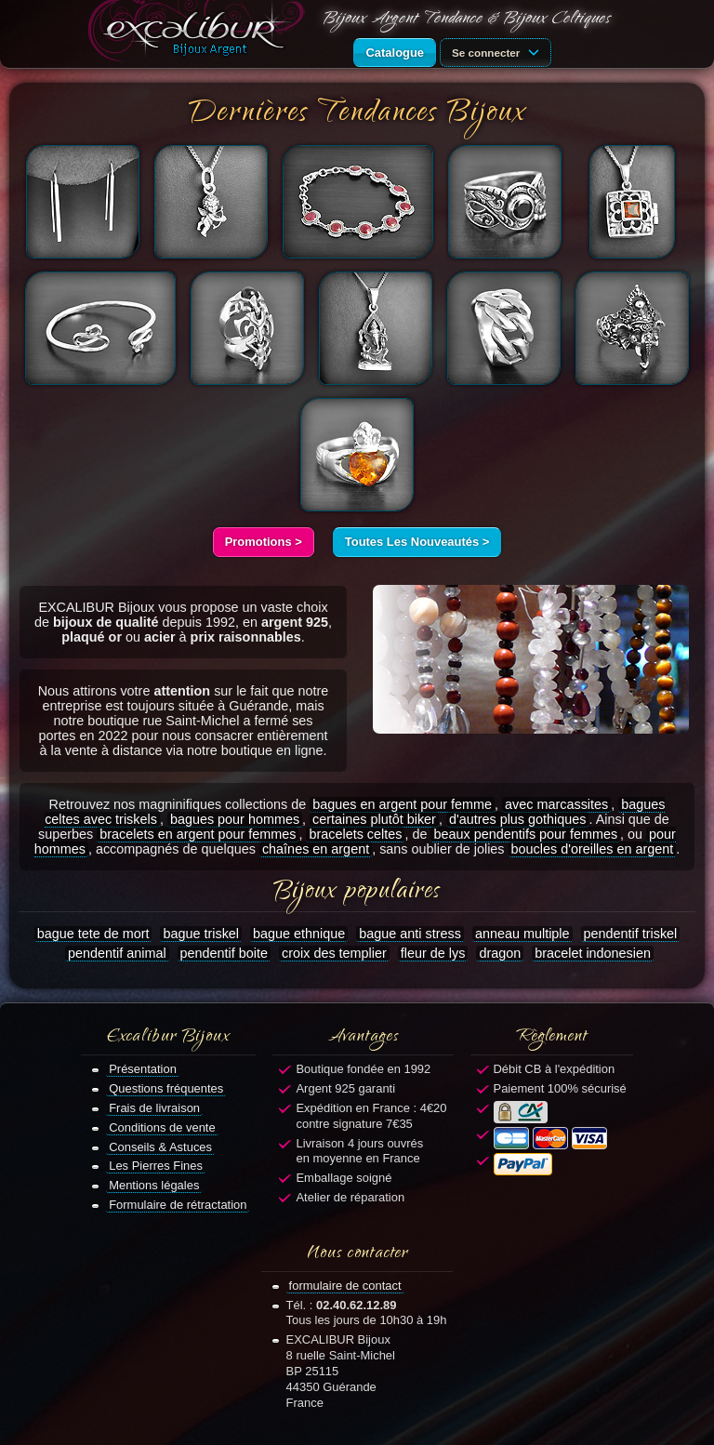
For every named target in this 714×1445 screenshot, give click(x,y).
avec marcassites (556, 804)
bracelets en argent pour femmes (197, 834)
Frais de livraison (154, 1108)
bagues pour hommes (234, 819)
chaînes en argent (315, 849)
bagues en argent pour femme (402, 804)
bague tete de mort (93, 933)
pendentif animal (117, 953)
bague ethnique (299, 933)
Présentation (143, 1069)
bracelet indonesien (593, 953)
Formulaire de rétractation (177, 1205)
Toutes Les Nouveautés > (417, 542)
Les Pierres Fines (156, 1166)
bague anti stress (410, 933)
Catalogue (394, 53)
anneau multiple (522, 933)
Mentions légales (154, 1185)
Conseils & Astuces (160, 1147)
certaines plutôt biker (374, 819)
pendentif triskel (631, 933)
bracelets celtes (355, 834)
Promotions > (263, 542)
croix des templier (334, 953)
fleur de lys (433, 953)
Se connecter (498, 51)
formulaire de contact (345, 1286)
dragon (500, 953)
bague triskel (201, 933)
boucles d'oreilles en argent (592, 849)
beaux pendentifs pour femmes (525, 834)
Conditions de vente (162, 1127)
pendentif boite (224, 953)
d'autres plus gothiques (518, 819)
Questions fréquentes (166, 1088)
